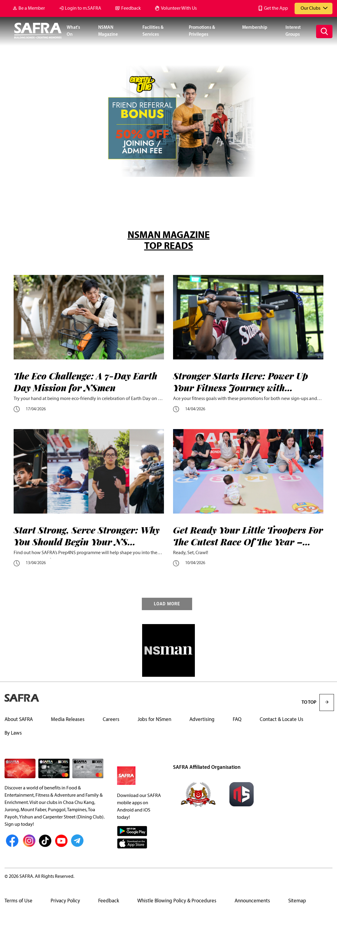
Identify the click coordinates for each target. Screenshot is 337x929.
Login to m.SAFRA (83, 8)
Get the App (276, 8)
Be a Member (31, 8)
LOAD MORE (167, 604)
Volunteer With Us (179, 8)
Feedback (131, 8)
